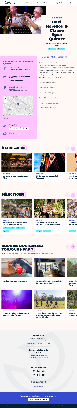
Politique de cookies (58, 406)
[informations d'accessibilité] (19, 128)
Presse (41, 406)
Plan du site (69, 406)
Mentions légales (9, 406)
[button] (18, 103)
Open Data (48, 406)
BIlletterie (12, 89)
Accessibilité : (26, 406)
